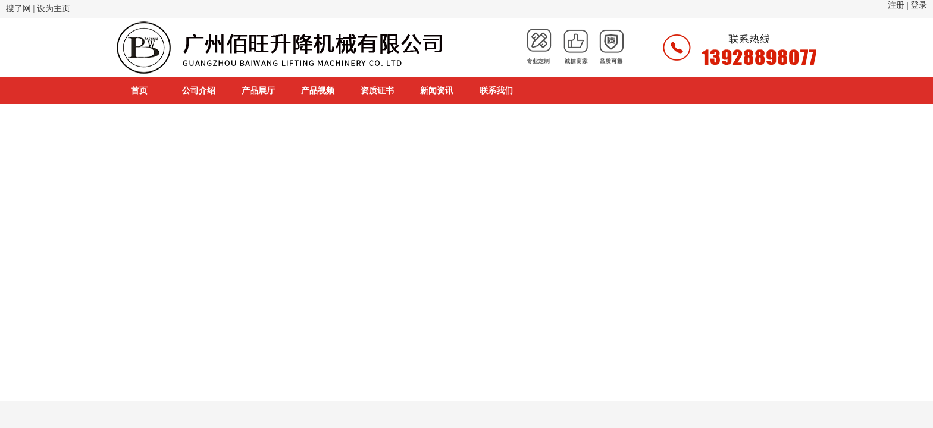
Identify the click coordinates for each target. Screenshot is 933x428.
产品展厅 (258, 90)
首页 (139, 90)
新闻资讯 (436, 90)
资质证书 (377, 90)
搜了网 (18, 8)
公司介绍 (198, 90)
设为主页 (53, 8)
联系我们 (496, 90)
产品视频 (317, 90)
